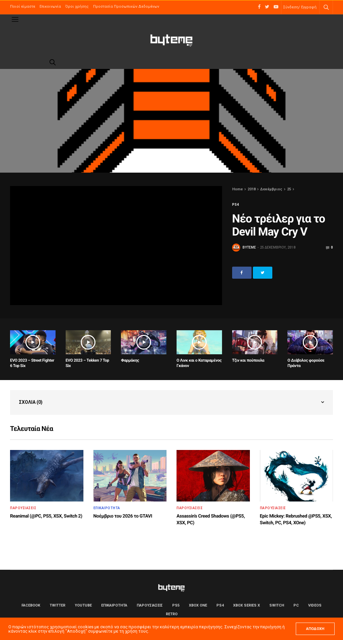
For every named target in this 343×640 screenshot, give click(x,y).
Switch (276, 605)
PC (296, 605)
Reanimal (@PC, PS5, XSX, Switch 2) (46, 516)
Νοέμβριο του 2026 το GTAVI (122, 516)
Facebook (30, 605)
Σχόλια (31, 402)
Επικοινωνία (50, 6)
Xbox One (198, 605)
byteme (249, 247)
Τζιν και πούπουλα (248, 360)
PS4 (235, 204)
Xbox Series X (246, 605)
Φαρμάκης (130, 360)
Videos (315, 605)
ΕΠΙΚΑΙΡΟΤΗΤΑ (106, 508)
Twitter (57, 605)
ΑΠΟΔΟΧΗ (315, 629)
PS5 (176, 605)
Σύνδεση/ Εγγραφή (300, 7)
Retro (172, 614)
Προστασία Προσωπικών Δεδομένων (126, 6)
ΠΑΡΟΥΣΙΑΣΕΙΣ (23, 508)
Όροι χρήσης (77, 6)
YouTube (83, 605)
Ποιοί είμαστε (22, 6)
